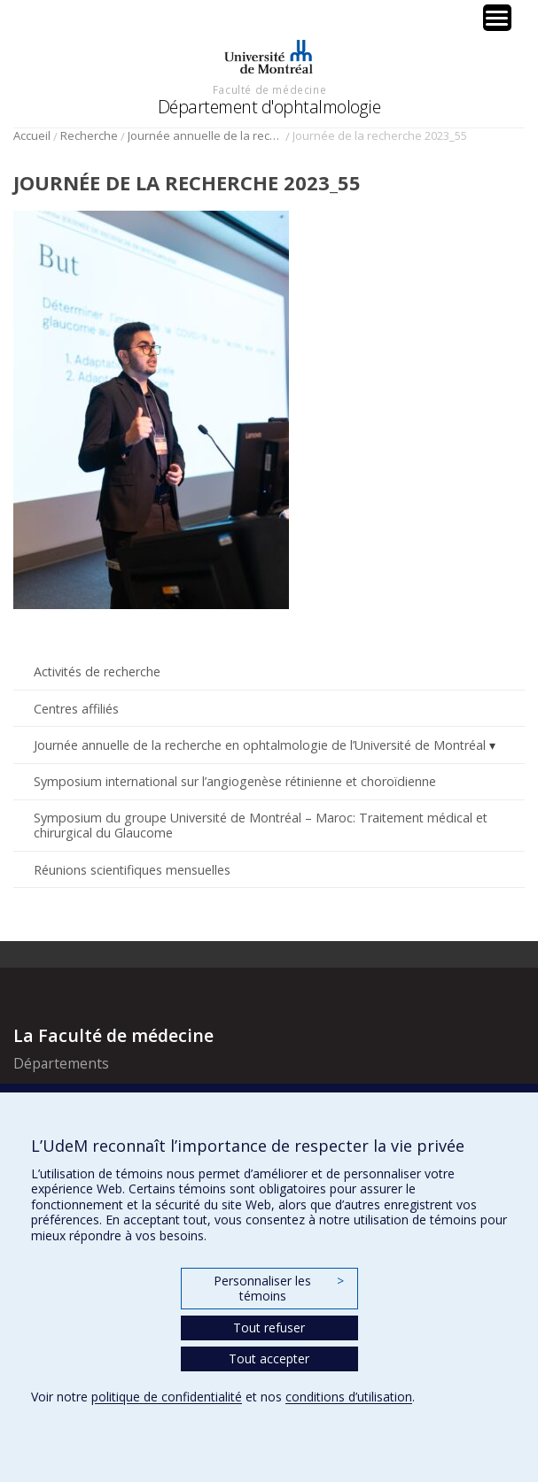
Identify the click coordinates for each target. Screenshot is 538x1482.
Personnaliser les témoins (278, 1288)
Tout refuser (269, 1327)
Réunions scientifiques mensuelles (132, 869)
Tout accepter (269, 1358)
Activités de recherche (97, 671)
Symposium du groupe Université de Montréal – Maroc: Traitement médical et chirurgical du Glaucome (260, 825)
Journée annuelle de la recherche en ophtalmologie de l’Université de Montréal (205, 135)
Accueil (32, 135)
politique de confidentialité (166, 1396)
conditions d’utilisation (348, 1396)
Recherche (89, 135)
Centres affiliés (76, 708)
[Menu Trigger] (497, 17)
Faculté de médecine (269, 89)
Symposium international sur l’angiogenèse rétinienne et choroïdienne (235, 781)
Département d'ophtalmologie (269, 107)
